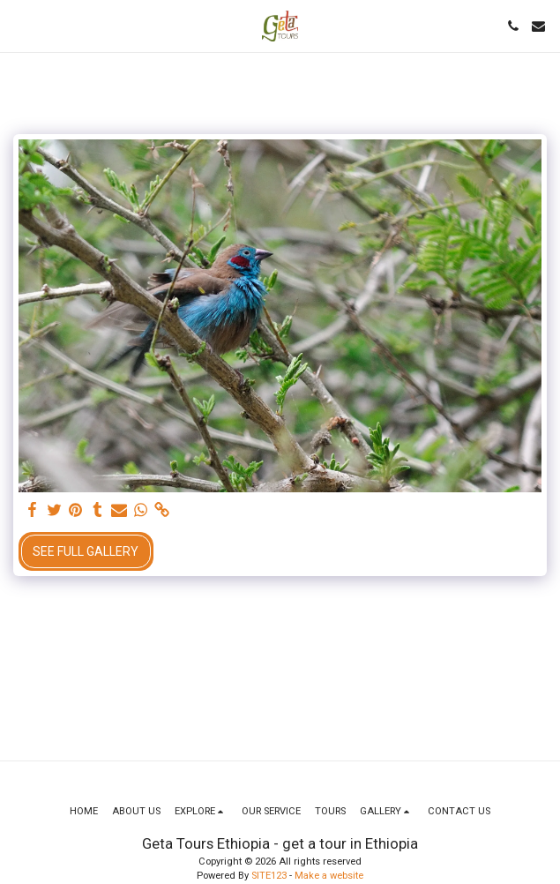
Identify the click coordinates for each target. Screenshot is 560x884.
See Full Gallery (85, 551)
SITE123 (269, 875)
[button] (19, 25)
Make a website (329, 875)
